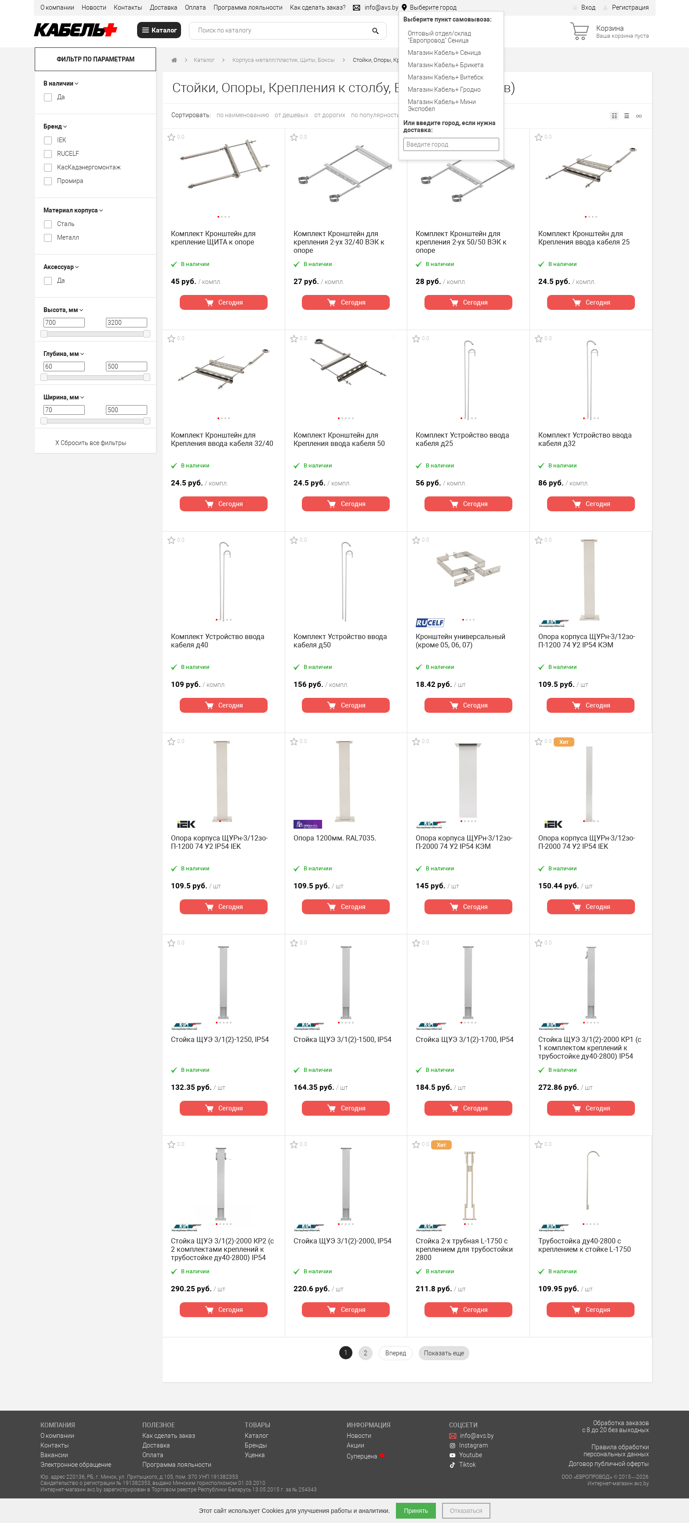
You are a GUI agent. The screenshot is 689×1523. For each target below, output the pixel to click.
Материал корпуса (73, 210)
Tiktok (462, 1464)
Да (61, 97)
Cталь (66, 223)
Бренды (256, 1445)
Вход (584, 7)
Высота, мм (63, 309)
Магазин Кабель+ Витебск (445, 77)
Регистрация (626, 7)
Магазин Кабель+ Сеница (444, 52)
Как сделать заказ (168, 1435)
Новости (94, 7)
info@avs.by (471, 1435)
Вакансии (54, 1454)
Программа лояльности (248, 7)
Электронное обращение (75, 1464)
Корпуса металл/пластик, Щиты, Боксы (283, 60)
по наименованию (243, 115)
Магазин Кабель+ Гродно (444, 89)
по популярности (375, 115)
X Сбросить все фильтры (91, 442)
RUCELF (68, 153)
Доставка (164, 7)
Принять (416, 1510)
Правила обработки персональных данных (616, 1451)
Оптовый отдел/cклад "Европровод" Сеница (439, 37)
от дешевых (291, 115)
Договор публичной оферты (609, 1463)
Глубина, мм (64, 353)
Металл (68, 237)
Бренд (55, 126)
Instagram (468, 1445)
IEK (61, 140)
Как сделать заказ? (317, 7)
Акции (355, 1445)
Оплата (195, 7)
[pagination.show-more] (444, 1353)
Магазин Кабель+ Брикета (446, 64)
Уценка (255, 1454)
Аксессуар (61, 266)
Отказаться (466, 1510)
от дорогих (329, 115)
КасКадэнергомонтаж (89, 167)
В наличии (61, 83)
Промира (70, 180)
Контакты (128, 7)
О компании (57, 7)
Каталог (204, 60)
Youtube (465, 1454)
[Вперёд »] (396, 1353)
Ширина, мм (64, 397)
